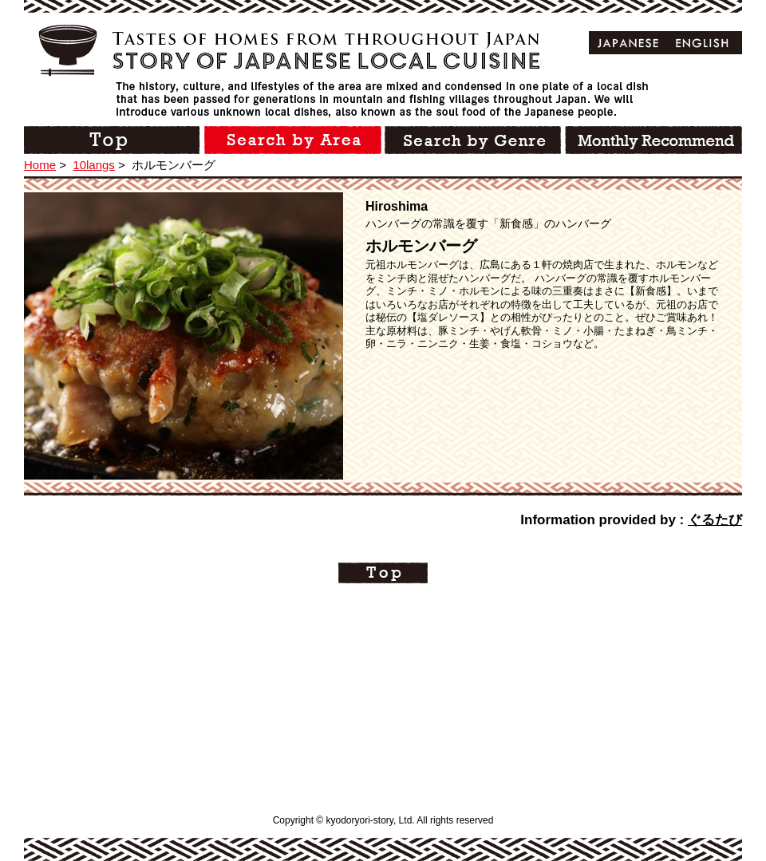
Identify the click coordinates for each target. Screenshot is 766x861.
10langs (94, 165)
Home (40, 165)
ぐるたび (715, 519)
